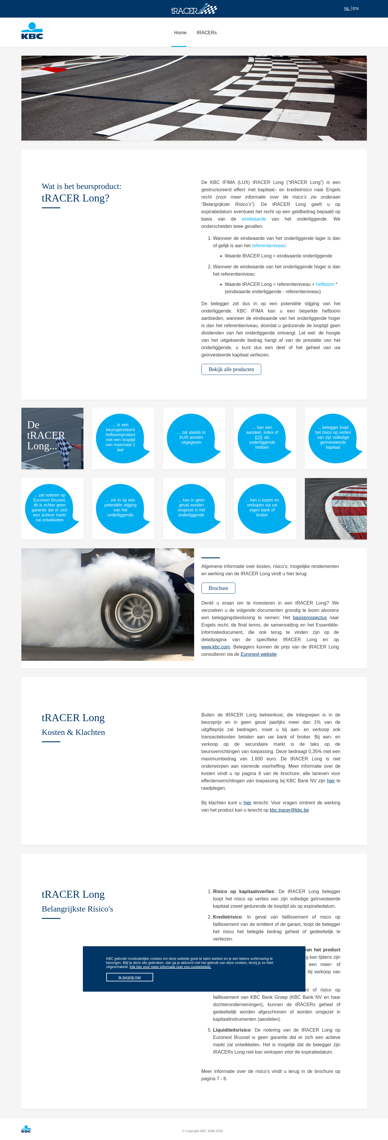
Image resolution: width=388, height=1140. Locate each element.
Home (179, 35)
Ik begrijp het (130, 977)
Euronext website (259, 654)
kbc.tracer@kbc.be (289, 810)
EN (356, 8)
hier (331, 780)
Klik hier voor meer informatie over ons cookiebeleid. (170, 967)
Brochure (218, 588)
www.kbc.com (215, 646)
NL (347, 8)
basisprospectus (310, 617)
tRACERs (205, 35)
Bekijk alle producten (231, 369)
